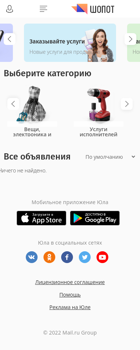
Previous (9, 39)
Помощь (70, 294)
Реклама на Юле (70, 307)
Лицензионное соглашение (70, 282)
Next (130, 39)
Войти (9, 9)
